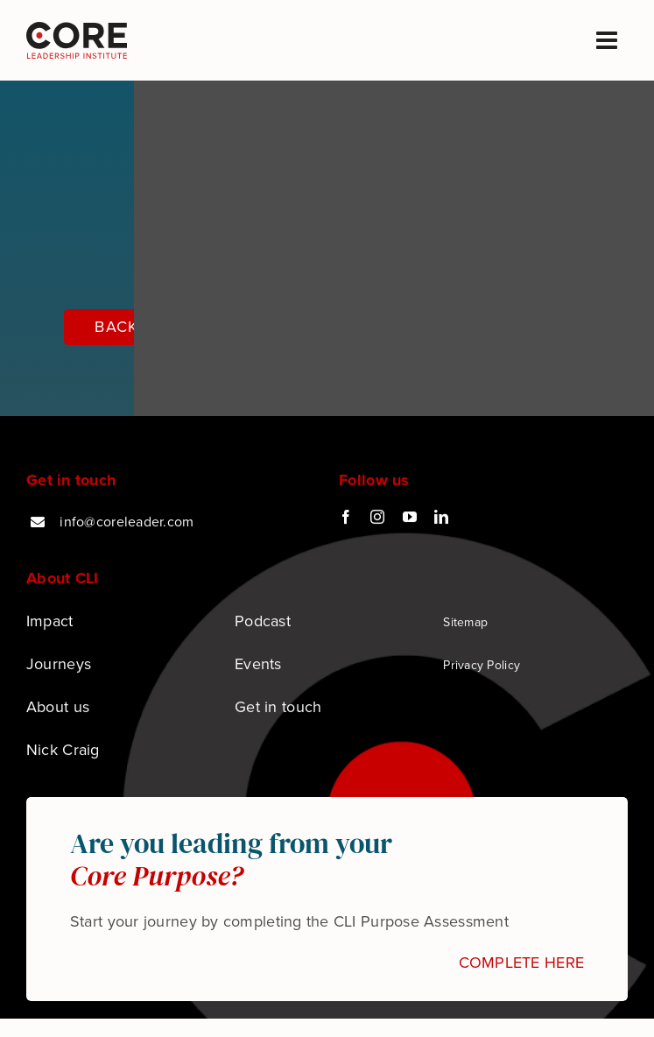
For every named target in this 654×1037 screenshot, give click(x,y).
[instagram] (377, 518)
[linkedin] (441, 518)
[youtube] (410, 518)
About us (57, 707)
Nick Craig (63, 750)
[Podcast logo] (76, 29)
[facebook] (346, 518)
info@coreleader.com (126, 523)
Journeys (58, 664)
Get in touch (278, 707)
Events (258, 664)
